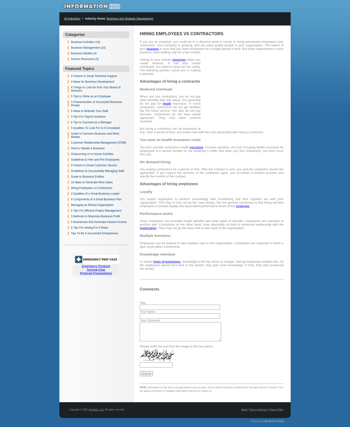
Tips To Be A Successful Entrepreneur (94, 233)
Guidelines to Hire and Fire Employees (95, 159)
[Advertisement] (244, 91)
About (244, 409)
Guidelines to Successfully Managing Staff (97, 171)
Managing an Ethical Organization (92, 205)
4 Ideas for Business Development (92, 81)
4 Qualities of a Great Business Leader (95, 193)
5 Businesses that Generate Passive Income (99, 222)
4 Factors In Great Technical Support (94, 76)
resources (179, 59)
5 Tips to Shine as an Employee (91, 96)
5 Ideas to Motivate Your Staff (89, 111)
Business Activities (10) (85, 42)
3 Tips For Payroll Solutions (88, 116)
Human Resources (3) (85, 59)
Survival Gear (96, 269)
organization (148, 228)
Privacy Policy (276, 409)
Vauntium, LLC (96, 409)
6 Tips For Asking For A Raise (89, 227)
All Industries (72, 18)
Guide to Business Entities (87, 176)
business (153, 49)
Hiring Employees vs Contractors (91, 188)
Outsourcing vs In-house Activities (92, 154)
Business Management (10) (88, 47)
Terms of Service (258, 409)
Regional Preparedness (96, 273)
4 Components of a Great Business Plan (96, 199)
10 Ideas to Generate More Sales (92, 182)
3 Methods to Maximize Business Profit (95, 216)
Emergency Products (96, 266)
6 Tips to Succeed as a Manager (91, 122)
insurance (196, 147)
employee (242, 206)
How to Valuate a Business (88, 148)
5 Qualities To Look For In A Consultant (95, 128)
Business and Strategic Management (130, 18)
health (167, 103)
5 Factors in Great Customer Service (94, 165)
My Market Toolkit (274, 421)
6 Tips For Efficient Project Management (96, 210)
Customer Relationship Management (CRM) (98, 142)
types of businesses (166, 261)
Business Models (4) (84, 53)
